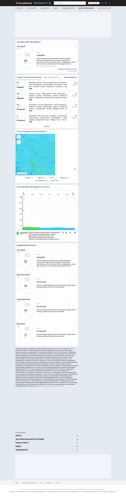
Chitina (57, 483)
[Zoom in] (19, 137)
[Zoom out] (19, 142)
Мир (17, 483)
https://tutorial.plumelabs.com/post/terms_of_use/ (51, 386)
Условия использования (17, 491)
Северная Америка (29, 483)
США (41, 483)
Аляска (49, 483)
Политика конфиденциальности (36, 491)
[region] (47, 154)
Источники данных (110, 491)
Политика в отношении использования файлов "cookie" (64, 491)
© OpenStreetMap (21, 173)
